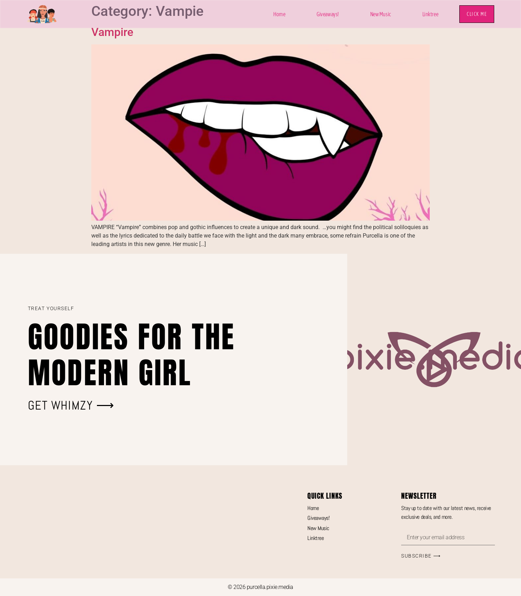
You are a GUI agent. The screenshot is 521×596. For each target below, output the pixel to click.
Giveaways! (328, 14)
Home (279, 14)
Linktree (430, 14)
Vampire (112, 32)
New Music (380, 14)
